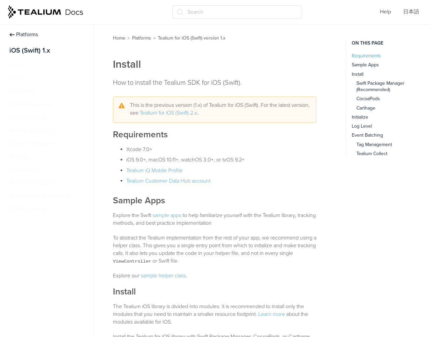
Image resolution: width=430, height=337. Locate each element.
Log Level (362, 126)
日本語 (411, 11)
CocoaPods (368, 99)
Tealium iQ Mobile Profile (154, 170)
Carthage (365, 108)
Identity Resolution (31, 130)
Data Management (30, 104)
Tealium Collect (371, 153)
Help (385, 11)
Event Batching (367, 135)
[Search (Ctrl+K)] (236, 12)
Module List (25, 169)
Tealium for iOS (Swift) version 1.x (191, 38)
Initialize (360, 117)
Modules (19, 156)
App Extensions (27, 117)
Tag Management (374, 144)
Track (15, 77)
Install (16, 64)
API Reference (28, 209)
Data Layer (21, 91)
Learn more (271, 314)
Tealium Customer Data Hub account (168, 181)
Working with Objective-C (39, 196)
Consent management (35, 143)
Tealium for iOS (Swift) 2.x (168, 113)
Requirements (366, 56)
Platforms (23, 34)
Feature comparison (32, 183)
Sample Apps (365, 65)
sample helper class (163, 275)
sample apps (167, 215)
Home (119, 38)
